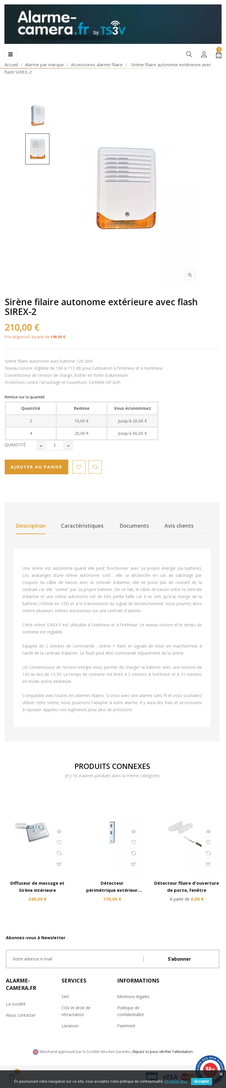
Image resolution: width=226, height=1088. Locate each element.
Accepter (201, 1081)
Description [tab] (30, 525)
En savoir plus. (176, 1081)
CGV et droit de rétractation (76, 1011)
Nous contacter (21, 1015)
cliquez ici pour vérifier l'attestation (162, 1051)
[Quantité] (55, 445)
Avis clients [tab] (179, 525)
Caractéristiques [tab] (82, 525)
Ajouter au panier (36, 467)
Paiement (126, 1025)
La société (16, 1004)
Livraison (70, 1025)
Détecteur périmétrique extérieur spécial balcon (112, 890)
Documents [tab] (134, 525)
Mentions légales (133, 996)
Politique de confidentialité (130, 1011)
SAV (65, 996)
